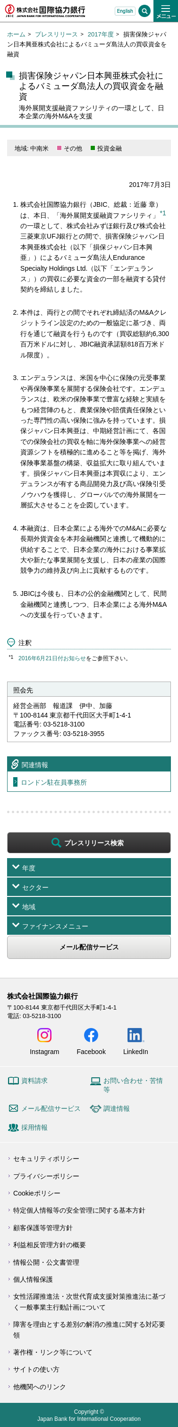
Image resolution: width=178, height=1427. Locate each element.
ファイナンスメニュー (55, 926)
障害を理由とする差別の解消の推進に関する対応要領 (89, 1329)
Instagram (44, 1051)
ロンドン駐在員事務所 (54, 782)
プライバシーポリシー (46, 1176)
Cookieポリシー (36, 1193)
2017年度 (101, 34)
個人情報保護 (33, 1279)
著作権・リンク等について (53, 1352)
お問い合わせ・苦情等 (133, 1085)
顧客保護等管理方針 (43, 1228)
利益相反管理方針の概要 (49, 1245)
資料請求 (34, 1080)
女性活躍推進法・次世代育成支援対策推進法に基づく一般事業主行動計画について (89, 1302)
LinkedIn (135, 1051)
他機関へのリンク (39, 1387)
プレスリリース (56, 34)
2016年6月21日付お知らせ (52, 658)
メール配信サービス (89, 947)
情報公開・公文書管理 (46, 1262)
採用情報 (34, 1127)
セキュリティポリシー (46, 1158)
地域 (28, 907)
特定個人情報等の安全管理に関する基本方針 (79, 1210)
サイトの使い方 (36, 1369)
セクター (35, 887)
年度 (28, 868)
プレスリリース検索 (94, 843)
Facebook (90, 1051)
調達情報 (116, 1108)
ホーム (16, 34)
